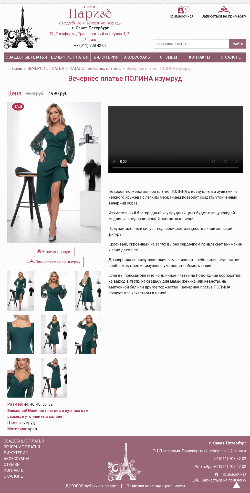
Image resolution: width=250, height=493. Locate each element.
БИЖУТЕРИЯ (106, 57)
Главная (15, 68)
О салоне (231, 57)
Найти (237, 43)
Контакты (199, 57)
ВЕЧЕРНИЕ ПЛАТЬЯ (69, 57)
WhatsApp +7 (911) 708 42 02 (220, 466)
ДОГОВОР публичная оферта (91, 486)
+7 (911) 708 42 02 (90, 45)
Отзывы (168, 57)
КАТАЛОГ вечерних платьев (95, 68)
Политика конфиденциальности (155, 486)
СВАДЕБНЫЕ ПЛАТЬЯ (26, 57)
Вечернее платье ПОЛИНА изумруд (159, 68)
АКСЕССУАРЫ (137, 57)
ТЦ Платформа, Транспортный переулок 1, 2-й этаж (90, 36)
